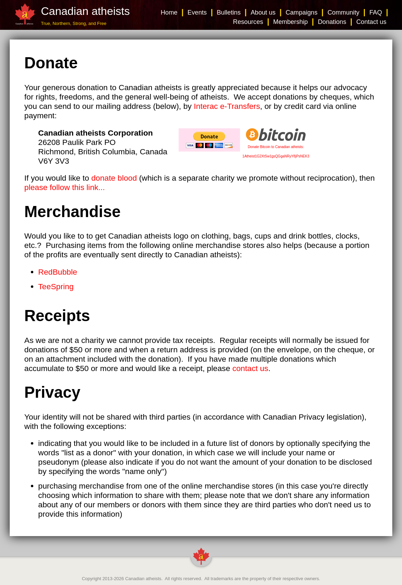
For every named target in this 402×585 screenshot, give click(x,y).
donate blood (114, 177)
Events (197, 12)
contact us (250, 368)
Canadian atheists (143, 578)
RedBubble (57, 271)
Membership (290, 21)
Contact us (371, 21)
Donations (332, 21)
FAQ (375, 12)
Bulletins (229, 12)
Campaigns (301, 12)
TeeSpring (56, 286)
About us (263, 12)
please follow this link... (64, 187)
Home (169, 12)
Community (343, 12)
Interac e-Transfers (227, 106)
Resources (248, 21)
